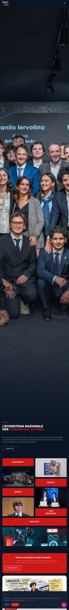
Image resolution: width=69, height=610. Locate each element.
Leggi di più (10, 448)
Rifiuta (7, 604)
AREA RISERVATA (13, 568)
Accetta (15, 604)
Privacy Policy (30, 600)
